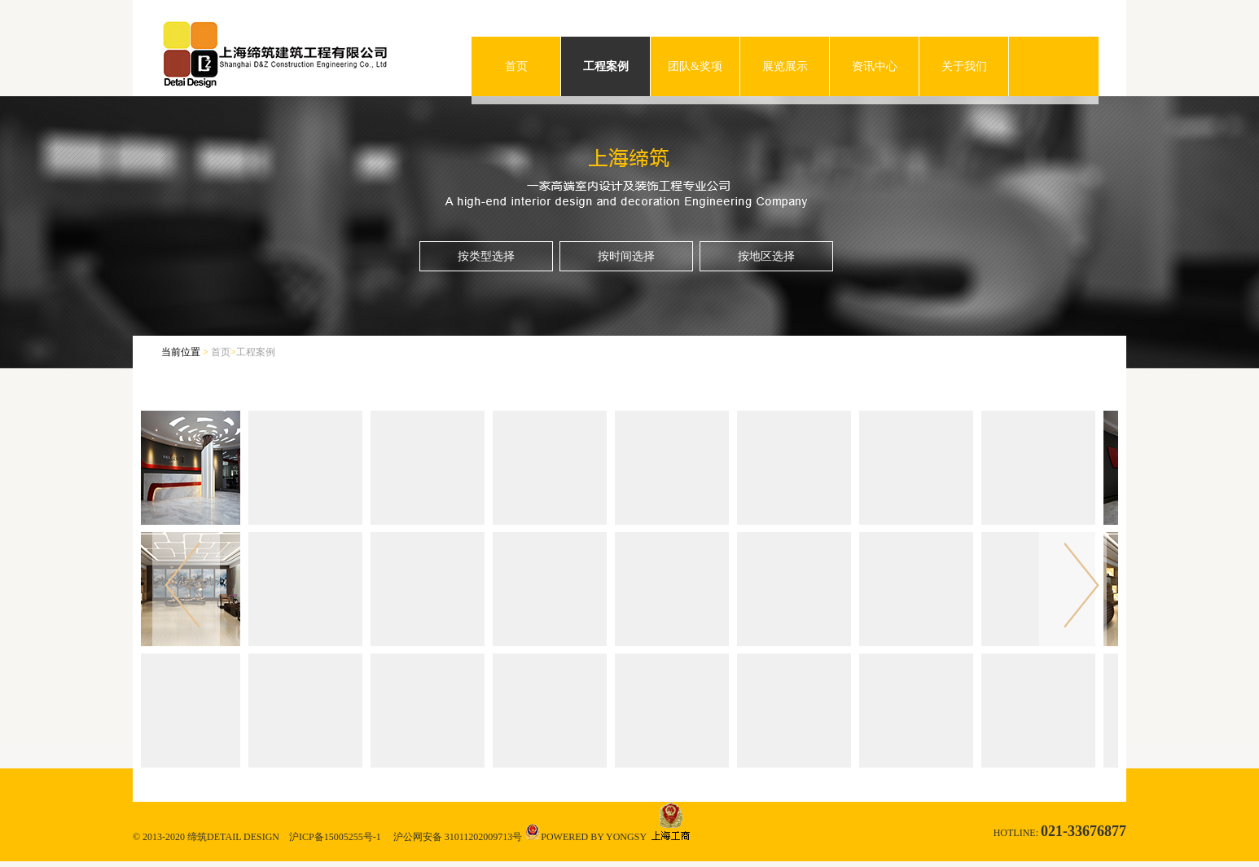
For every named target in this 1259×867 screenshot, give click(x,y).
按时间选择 (626, 256)
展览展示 (785, 66)
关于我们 (964, 66)
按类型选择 (486, 256)
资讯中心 (874, 66)
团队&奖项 (695, 66)
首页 (516, 66)
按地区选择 (766, 256)
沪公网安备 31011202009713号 (458, 837)
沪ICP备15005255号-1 (335, 837)
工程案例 (606, 66)
